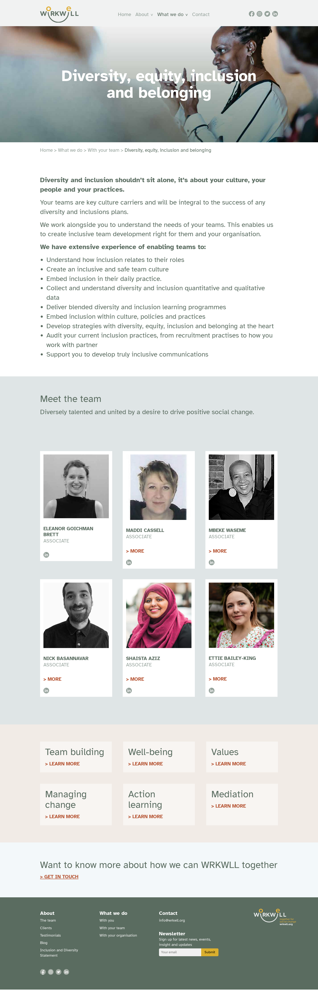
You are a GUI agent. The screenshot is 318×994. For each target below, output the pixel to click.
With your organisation (118, 939)
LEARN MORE (64, 768)
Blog (43, 947)
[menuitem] (126, 16)
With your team (103, 155)
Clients (46, 932)
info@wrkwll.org (172, 924)
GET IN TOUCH (61, 881)
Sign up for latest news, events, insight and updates (185, 946)
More (137, 555)
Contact (203, 16)
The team (48, 924)
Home (126, 16)
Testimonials (50, 939)
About (144, 16)
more (220, 555)
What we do (172, 16)
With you (107, 924)
